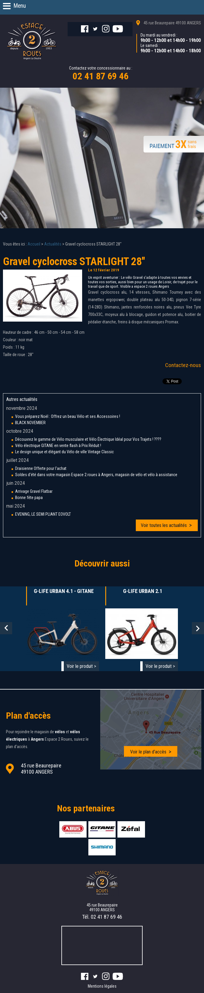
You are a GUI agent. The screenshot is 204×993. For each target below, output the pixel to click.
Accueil (34, 244)
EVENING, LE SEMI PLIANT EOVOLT (43, 514)
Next (198, 628)
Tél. (102, 917)
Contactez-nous (183, 365)
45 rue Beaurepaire (172, 23)
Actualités (52, 244)
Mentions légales (102, 986)
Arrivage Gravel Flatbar (33, 491)
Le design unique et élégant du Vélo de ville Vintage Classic (64, 451)
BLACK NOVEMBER (30, 422)
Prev (6, 628)
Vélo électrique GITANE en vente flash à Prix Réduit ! (58, 445)
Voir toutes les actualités (164, 525)
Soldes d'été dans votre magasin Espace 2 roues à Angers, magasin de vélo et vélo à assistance (96, 474)
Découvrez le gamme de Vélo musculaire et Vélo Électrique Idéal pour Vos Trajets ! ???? (88, 439)
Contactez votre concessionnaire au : (100, 74)
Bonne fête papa (29, 497)
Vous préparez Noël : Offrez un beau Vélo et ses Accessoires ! (67, 416)
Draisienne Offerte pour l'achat (40, 468)
